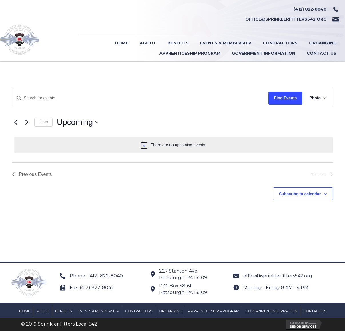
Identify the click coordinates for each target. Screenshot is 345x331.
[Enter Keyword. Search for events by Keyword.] (140, 98)
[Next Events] (26, 122)
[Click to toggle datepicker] (77, 122)
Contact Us (314, 311)
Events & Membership (98, 311)
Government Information (271, 311)
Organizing (170, 311)
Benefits (63, 311)
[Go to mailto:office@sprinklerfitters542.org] (195, 19)
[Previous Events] (15, 122)
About (42, 311)
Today (43, 122)
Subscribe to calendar (300, 194)
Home (24, 311)
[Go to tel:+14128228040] (195, 9)
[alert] (173, 145)
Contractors (139, 311)
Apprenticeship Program (213, 311)
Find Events (285, 98)
